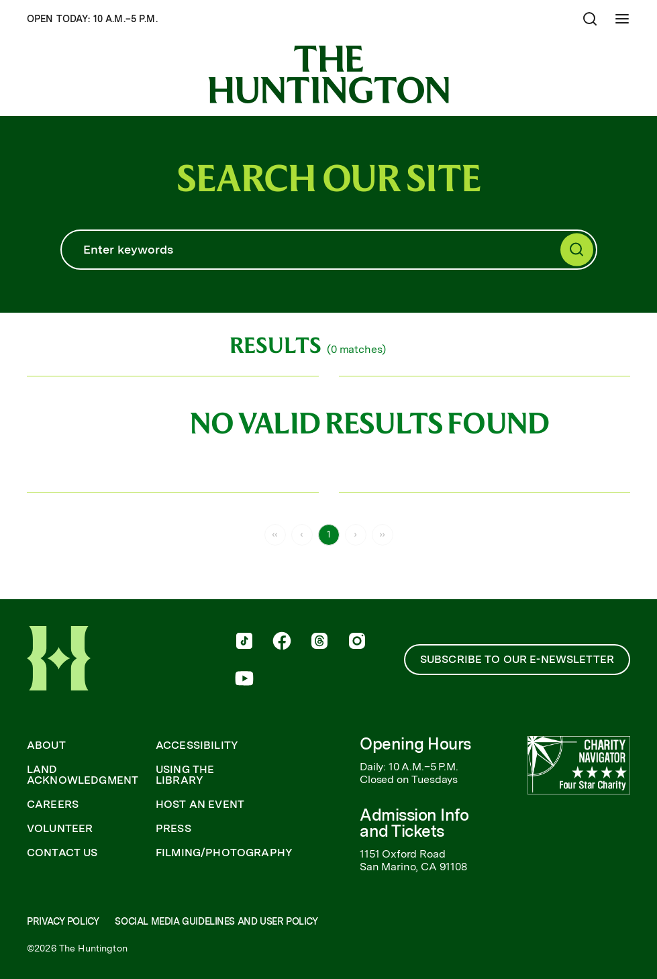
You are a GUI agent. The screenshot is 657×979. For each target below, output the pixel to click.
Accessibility (197, 745)
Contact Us (62, 852)
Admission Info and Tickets (414, 823)
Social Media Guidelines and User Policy (216, 921)
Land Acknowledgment (82, 775)
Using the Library (185, 775)
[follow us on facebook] (282, 642)
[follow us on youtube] (244, 680)
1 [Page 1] (329, 534)
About (46, 745)
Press (173, 828)
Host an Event (200, 804)
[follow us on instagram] (357, 642)
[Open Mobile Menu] (622, 19)
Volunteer (60, 828)
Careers (53, 804)
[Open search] (590, 19)
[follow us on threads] (319, 642)
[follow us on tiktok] (244, 642)
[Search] (329, 250)
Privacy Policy (63, 921)
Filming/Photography (224, 852)
